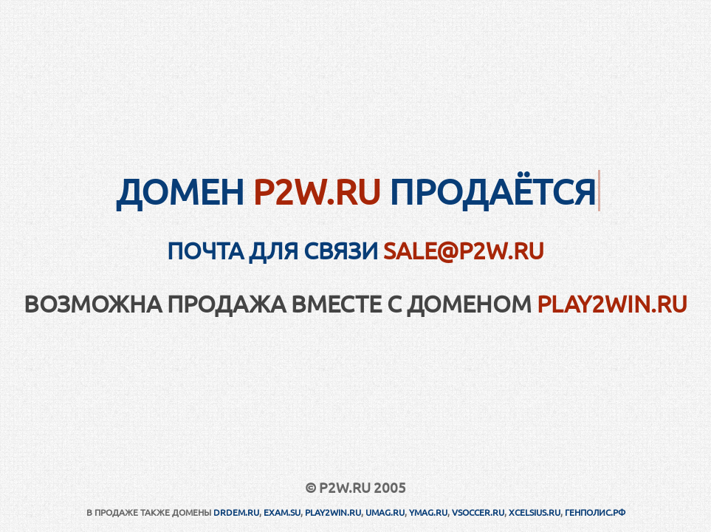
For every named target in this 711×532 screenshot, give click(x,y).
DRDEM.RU (236, 512)
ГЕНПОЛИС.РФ (595, 512)
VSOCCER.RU (478, 512)
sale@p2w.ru (463, 250)
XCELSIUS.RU (534, 512)
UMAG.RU (385, 512)
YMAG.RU (428, 512)
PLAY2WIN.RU (612, 303)
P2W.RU (317, 190)
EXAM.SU (282, 512)
